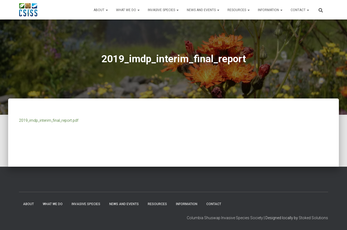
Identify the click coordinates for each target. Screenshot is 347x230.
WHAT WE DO (128, 10)
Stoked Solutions (313, 218)
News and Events (203, 10)
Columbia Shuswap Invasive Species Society (225, 218)
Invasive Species (163, 10)
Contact (300, 10)
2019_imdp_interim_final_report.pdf (48, 120)
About (101, 10)
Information (270, 10)
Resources (238, 10)
